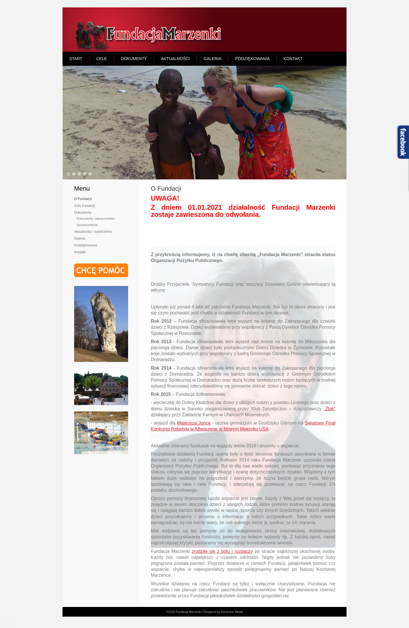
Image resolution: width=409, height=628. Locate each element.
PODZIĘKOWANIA (252, 58)
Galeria (79, 238)
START (75, 58)
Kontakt (80, 252)
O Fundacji (83, 199)
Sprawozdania (86, 225)
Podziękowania (85, 245)
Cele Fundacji (84, 206)
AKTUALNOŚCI (175, 58)
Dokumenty (82, 213)
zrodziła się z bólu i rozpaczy (222, 551)
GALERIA (212, 58)
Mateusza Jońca (193, 423)
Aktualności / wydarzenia (93, 232)
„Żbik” (329, 408)
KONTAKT (292, 58)
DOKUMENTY (134, 58)
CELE (101, 58)
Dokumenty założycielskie (95, 218)
